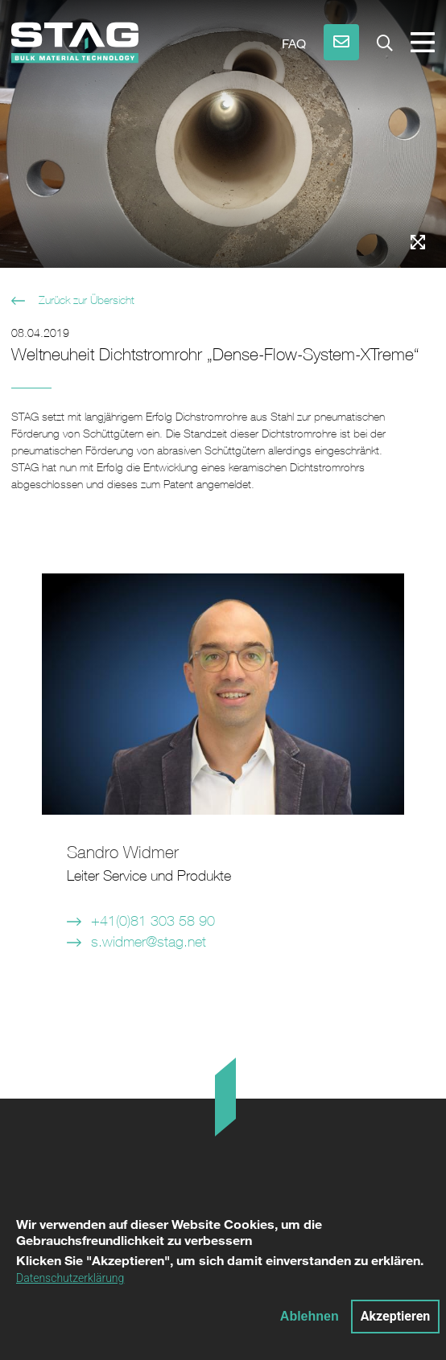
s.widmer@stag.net (148, 941)
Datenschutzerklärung (70, 1283)
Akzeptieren (396, 1321)
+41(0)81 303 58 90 (153, 920)
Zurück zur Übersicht (84, 300)
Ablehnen (309, 1322)
